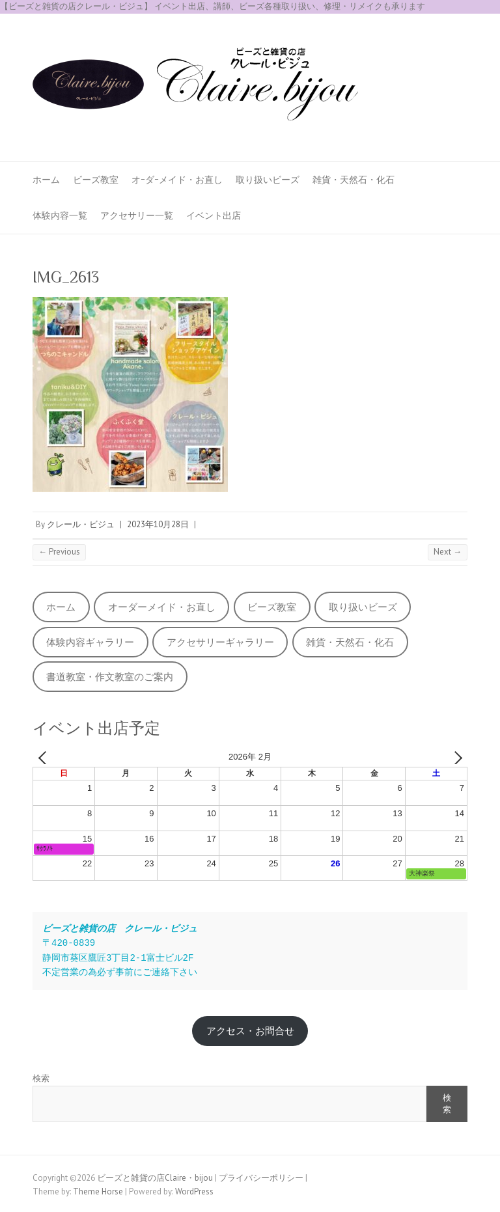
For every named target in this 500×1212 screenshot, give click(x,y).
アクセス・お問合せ (250, 1031)
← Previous (59, 551)
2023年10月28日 (158, 524)
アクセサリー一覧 (136, 215)
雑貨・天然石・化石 (353, 180)
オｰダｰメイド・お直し (177, 180)
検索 (41, 1078)
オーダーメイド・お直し (161, 607)
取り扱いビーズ (267, 180)
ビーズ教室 (95, 180)
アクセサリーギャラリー (220, 642)
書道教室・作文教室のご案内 (109, 676)
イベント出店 (213, 215)
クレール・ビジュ (81, 524)
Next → (448, 551)
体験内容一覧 (60, 215)
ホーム (46, 180)
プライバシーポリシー (261, 1177)
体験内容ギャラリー (90, 642)
